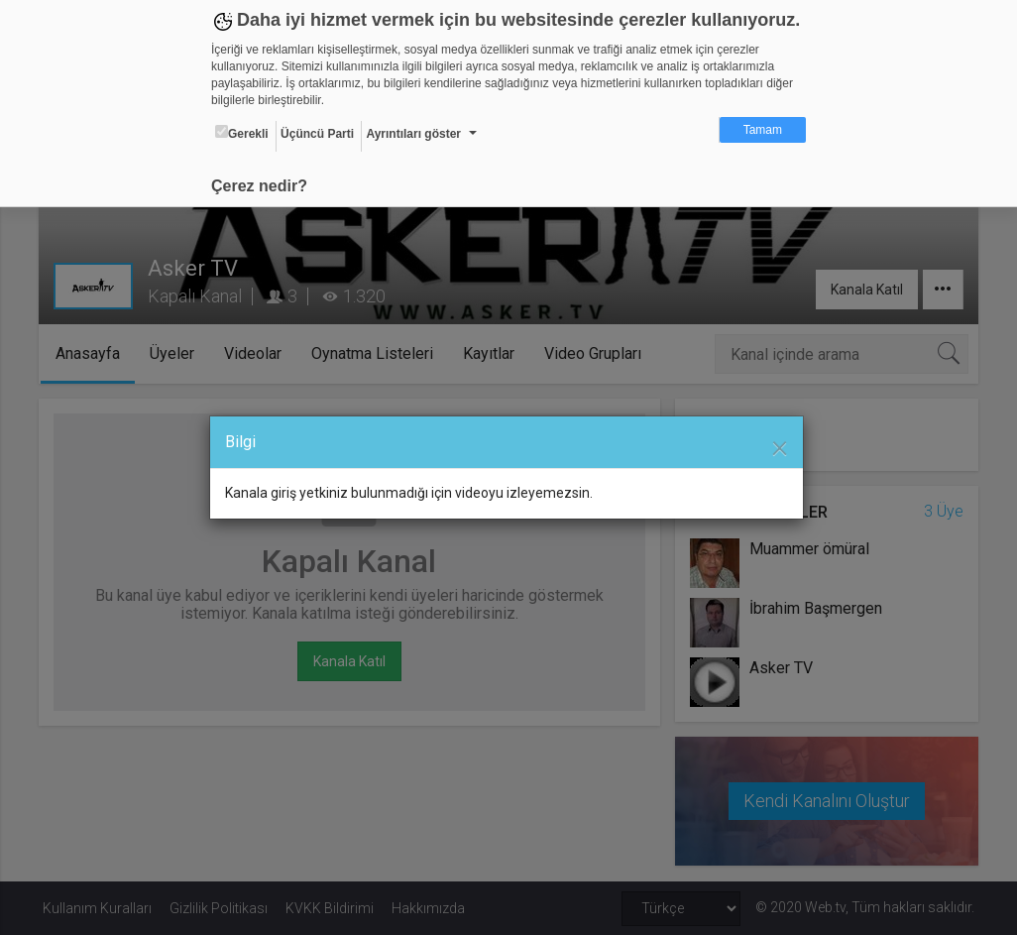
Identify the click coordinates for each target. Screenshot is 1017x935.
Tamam (762, 130)
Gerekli (242, 133)
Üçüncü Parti (317, 134)
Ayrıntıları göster (413, 134)
